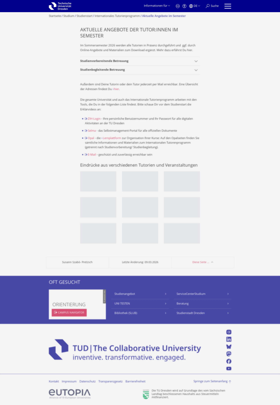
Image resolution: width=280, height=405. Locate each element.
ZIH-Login (94, 119)
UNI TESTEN (122, 303)
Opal (91, 138)
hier (116, 89)
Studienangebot (124, 294)
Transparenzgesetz (110, 381)
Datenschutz (87, 381)
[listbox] (140, 210)
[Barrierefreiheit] (184, 6)
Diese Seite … (200, 262)
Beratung (183, 303)
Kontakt (54, 381)
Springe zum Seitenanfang (211, 381)
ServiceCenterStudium (191, 294)
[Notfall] (178, 6)
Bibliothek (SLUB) (125, 313)
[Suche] (212, 6)
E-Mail (92, 154)
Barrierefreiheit (135, 381)
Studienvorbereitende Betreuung (104, 61)
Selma (92, 131)
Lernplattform (112, 138)
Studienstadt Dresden (191, 313)
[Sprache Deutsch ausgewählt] (194, 6)
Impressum (69, 381)
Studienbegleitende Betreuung (102, 70)
